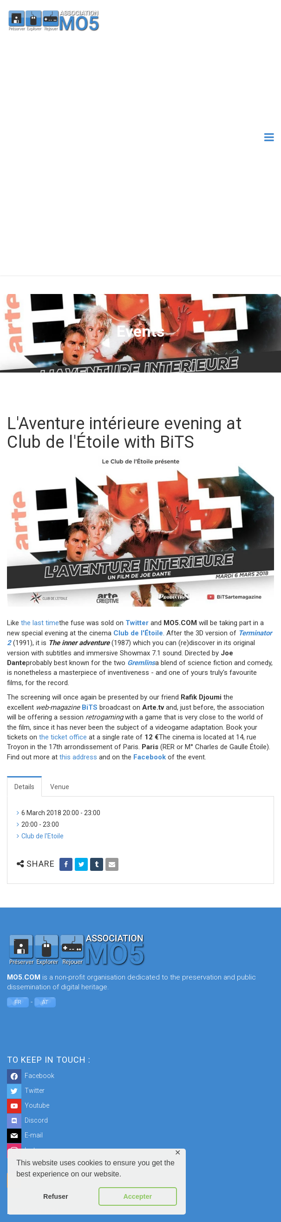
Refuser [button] (55, 1196)
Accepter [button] (137, 1196)
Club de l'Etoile (42, 836)
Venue (59, 787)
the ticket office (63, 737)
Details (24, 787)
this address (78, 757)
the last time (40, 623)
